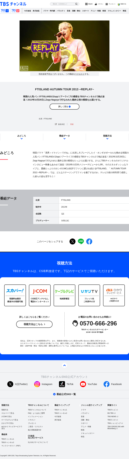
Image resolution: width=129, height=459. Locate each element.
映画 (104, 11)
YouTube (92, 384)
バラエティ (61, 11)
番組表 (90, 4)
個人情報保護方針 (34, 430)
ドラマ (83, 410)
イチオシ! (31, 420)
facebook (89, 241)
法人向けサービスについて (38, 442)
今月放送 (27, 11)
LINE (81, 241)
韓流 (124, 11)
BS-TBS (111, 413)
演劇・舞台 (76, 11)
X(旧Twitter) (21, 384)
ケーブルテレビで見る (9, 420)
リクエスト (80, 74)
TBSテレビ (112, 410)
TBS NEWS (112, 416)
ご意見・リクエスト (35, 426)
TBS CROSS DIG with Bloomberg (116, 427)
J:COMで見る (6, 416)
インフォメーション (35, 416)
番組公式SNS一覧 (66, 394)
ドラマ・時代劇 (49, 11)
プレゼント (112, 4)
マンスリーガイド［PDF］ (11, 446)
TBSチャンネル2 (15, 10)
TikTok (70, 384)
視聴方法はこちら (33, 324)
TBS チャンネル (13, 4)
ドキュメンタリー (114, 11)
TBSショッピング (114, 423)
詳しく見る (63, 107)
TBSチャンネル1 (5, 10)
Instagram (47, 384)
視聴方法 (123, 4)
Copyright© (3, 455)
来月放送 (36, 11)
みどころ (21, 136)
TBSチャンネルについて (37, 410)
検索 (76, 4)
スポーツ (85, 11)
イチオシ (100, 4)
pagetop (64, 365)
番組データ (64, 136)
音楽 (68, 11)
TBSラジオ (112, 420)
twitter (72, 241)
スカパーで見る (7, 413)
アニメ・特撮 (96, 11)
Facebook (116, 384)
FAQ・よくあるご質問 (36, 413)
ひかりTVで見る (7, 423)
